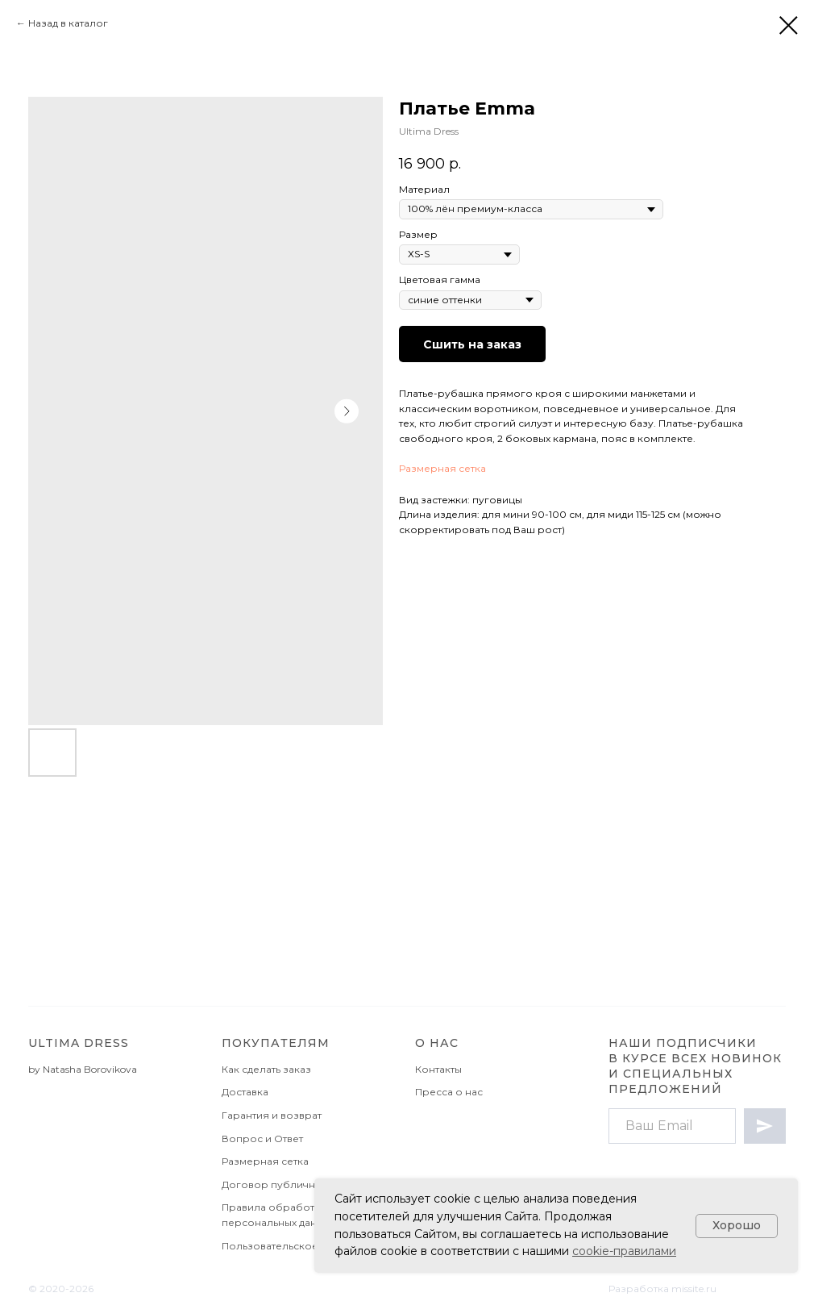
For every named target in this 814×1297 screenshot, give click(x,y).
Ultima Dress (78, 1043)
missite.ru (693, 1288)
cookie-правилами (624, 1251)
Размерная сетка (442, 468)
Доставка (245, 1092)
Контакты (438, 1069)
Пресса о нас (449, 1092)
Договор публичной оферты (297, 1184)
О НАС (437, 1043)
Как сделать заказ (266, 1069)
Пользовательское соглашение (303, 1246)
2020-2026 (66, 1288)
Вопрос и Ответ (262, 1138)
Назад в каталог (68, 23)
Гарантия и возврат (272, 1115)
